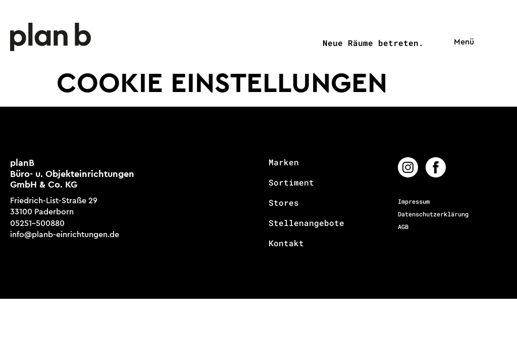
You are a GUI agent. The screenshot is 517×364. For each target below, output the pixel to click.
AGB (403, 226)
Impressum (414, 201)
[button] (461, 42)
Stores (284, 203)
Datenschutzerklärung (433, 214)
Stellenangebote (306, 223)
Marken (284, 162)
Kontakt (286, 243)
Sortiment (291, 182)
